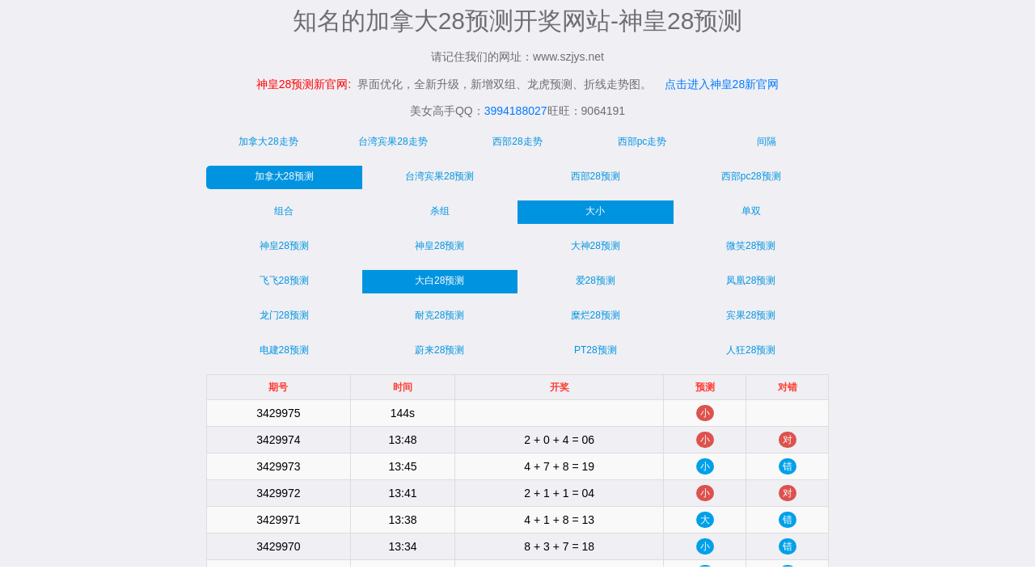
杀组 (440, 211)
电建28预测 (284, 350)
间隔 (766, 141)
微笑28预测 (750, 245)
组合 (284, 211)
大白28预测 (439, 280)
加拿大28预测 (284, 176)
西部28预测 (595, 176)
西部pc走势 (642, 141)
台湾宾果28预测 (439, 176)
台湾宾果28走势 (392, 141)
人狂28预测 (750, 350)
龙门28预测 (284, 315)
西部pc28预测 (751, 176)
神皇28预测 (284, 245)
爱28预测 (595, 280)
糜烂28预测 (595, 315)
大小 (595, 211)
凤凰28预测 (750, 280)
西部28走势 (517, 141)
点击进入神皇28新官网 (722, 84)
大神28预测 (595, 245)
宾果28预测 (750, 315)
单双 (751, 211)
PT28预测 (595, 350)
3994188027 (515, 110)
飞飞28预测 (284, 280)
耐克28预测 (439, 315)
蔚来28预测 (439, 350)
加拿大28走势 (268, 141)
